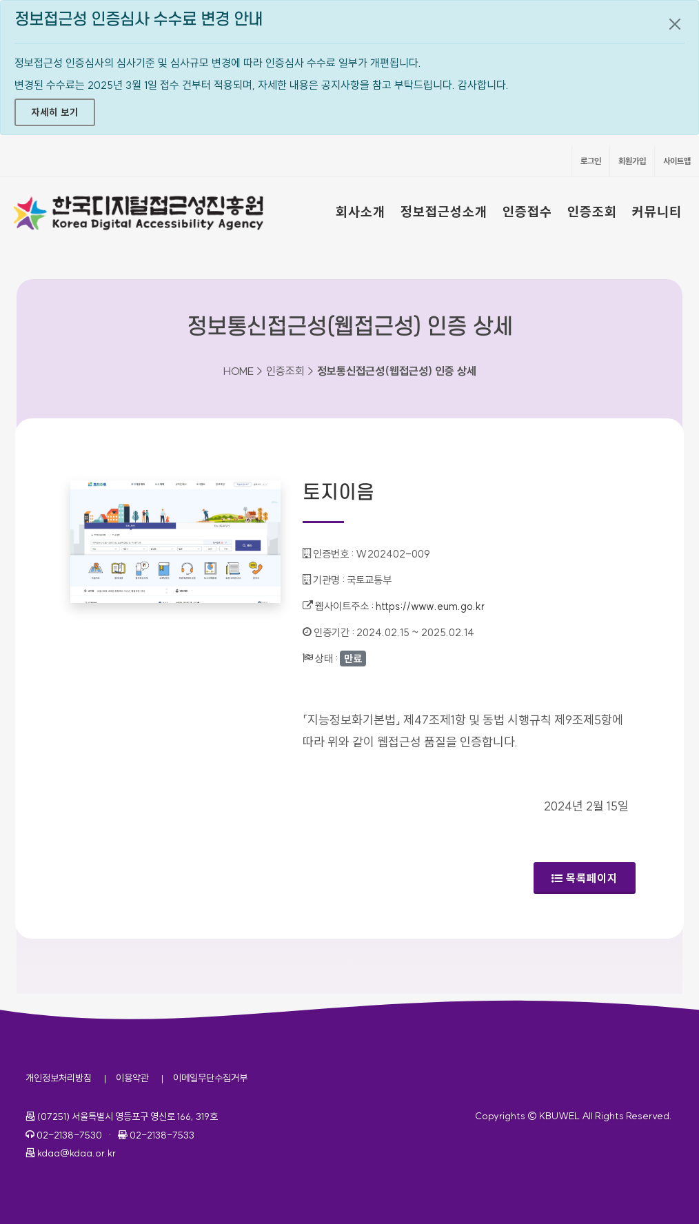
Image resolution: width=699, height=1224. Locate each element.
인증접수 (527, 211)
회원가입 (632, 161)
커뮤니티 (657, 211)
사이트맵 (677, 161)
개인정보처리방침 (59, 1078)
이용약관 (132, 1078)
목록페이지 (584, 878)
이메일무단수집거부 (210, 1078)
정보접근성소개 (444, 211)
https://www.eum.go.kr (430, 606)
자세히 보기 (55, 112)
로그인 (590, 161)
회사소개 (360, 211)
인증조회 (592, 211)
